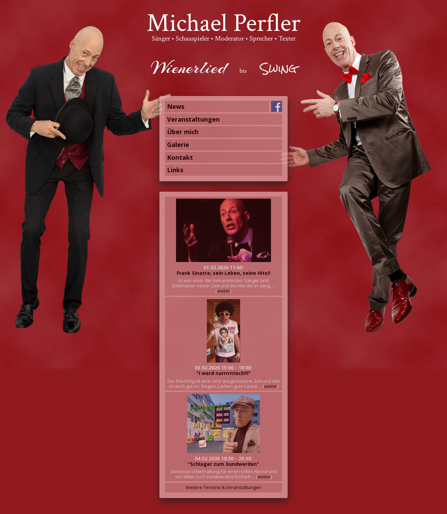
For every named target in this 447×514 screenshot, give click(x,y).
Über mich (183, 132)
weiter (223, 291)
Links (175, 170)
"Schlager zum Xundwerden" (223, 464)
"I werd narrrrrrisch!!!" (223, 373)
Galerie (178, 144)
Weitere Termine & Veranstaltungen (223, 487)
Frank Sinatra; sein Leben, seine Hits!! (223, 273)
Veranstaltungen (193, 119)
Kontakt (180, 157)
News (175, 106)
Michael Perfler (223, 23)
